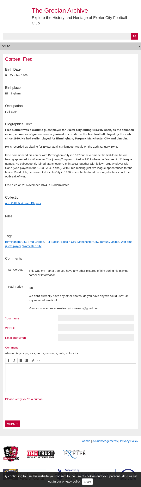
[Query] (70, 36)
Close (87, 481)
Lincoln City (68, 241)
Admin (86, 441)
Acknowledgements (105, 441)
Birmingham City (15, 241)
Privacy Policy (129, 441)
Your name (12, 318)
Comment (11, 347)
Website (10, 328)
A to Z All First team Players (23, 203)
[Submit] (134, 36)
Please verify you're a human (24, 399)
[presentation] (8, 360)
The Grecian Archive (60, 10)
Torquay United (109, 241)
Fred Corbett (36, 241)
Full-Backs (52, 241)
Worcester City (31, 246)
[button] (8, 360)
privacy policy (71, 481)
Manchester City (87, 241)
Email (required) (15, 337)
